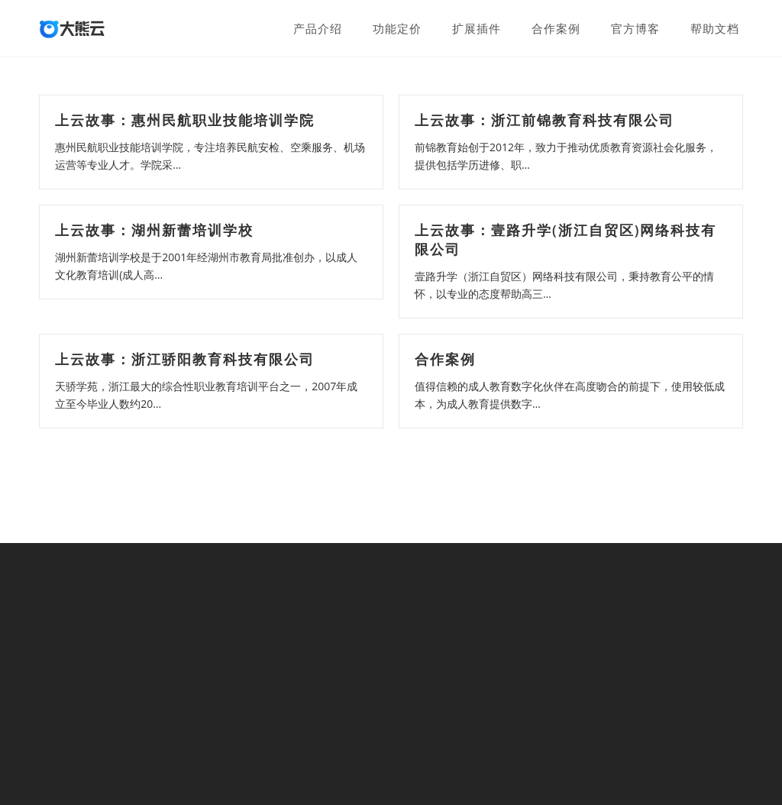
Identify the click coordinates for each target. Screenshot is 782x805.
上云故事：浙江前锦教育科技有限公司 (544, 120)
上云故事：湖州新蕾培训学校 (154, 230)
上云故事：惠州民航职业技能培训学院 (185, 120)
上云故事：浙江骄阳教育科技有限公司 (185, 359)
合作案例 (445, 359)
